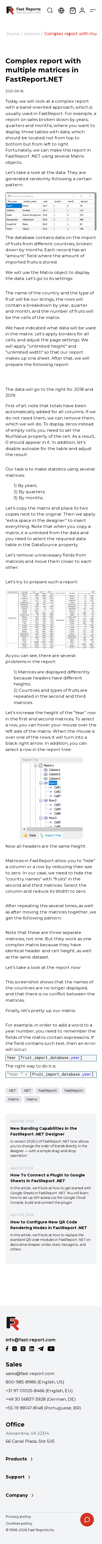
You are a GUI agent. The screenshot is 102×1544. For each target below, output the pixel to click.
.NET (12, 1091)
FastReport (47, 1091)
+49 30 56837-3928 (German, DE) (41, 1399)
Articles (32, 33)
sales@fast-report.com (30, 1373)
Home (13, 33)
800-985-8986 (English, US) (35, 1382)
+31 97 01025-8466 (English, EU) (39, 1390)
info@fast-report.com (30, 1339)
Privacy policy (18, 1517)
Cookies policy (19, 1523)
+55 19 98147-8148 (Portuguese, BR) (43, 1407)
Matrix (13, 1099)
